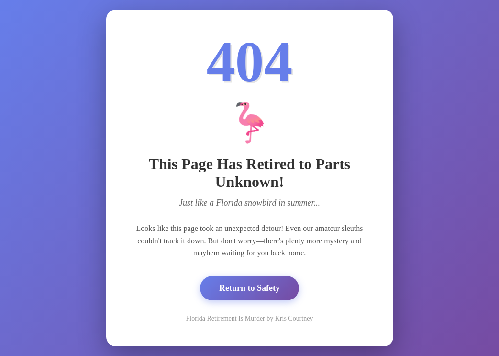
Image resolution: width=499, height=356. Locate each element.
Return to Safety (249, 288)
